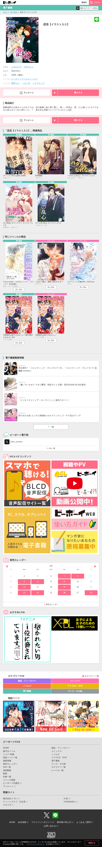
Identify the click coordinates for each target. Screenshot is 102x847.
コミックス (75, 681)
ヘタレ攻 (26, 83)
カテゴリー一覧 (92, 676)
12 (64, 581)
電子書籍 (13, 12)
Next (95, 566)
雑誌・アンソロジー (27, 681)
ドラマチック (39, 83)
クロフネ (7, 805)
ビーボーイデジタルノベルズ (24, 79)
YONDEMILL (70, 802)
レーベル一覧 (57, 770)
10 (38, 581)
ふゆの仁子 (16, 67)
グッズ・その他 (75, 691)
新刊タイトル (9, 751)
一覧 (52, 427)
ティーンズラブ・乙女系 (14, 802)
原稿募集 (7, 770)
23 (24, 593)
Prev (6, 566)
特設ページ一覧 (10, 757)
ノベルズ (27, 686)
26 (64, 593)
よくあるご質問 (83, 822)
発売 (84, 2)
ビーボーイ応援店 (11, 783)
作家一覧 (7, 777)
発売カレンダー (52, 604)
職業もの (15, 83)
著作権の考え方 (64, 822)
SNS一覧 (52, 448)
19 (64, 587)
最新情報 (7, 761)
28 (91, 593)
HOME (6, 748)
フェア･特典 (8, 754)
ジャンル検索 (9, 780)
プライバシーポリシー (35, 844)
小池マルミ (28, 67)
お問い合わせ (50, 826)
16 (24, 587)
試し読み (18, 289)
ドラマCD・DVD (75, 686)
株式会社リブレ (10, 798)
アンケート (29, 93)
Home (5, 12)
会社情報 (22, 822)
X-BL (66, 798)
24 (38, 593)
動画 (5, 773)
